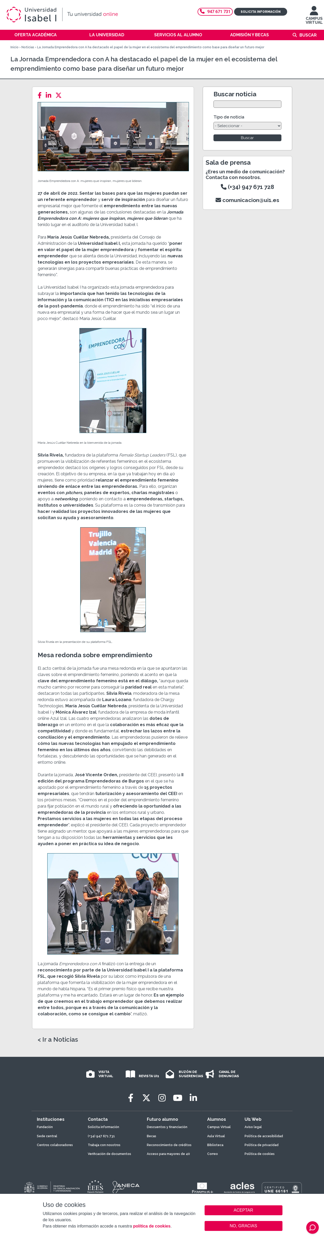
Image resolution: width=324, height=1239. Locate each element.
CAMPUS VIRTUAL (314, 17)
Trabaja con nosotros (104, 1145)
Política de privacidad (262, 1145)
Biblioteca (215, 1145)
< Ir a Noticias (58, 1039)
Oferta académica (35, 34)
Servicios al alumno (178, 34)
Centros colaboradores (55, 1145)
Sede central (47, 1136)
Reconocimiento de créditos (169, 1145)
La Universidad (106, 34)
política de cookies (151, 1226)
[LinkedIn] (50, 95)
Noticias (27, 47)
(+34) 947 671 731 (101, 1136)
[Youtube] (177, 1098)
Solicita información (261, 12)
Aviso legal (253, 1127)
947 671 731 (215, 11)
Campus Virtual (219, 1127)
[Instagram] (162, 1098)
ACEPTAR (243, 1210)
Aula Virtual (216, 1136)
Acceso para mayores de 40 (168, 1154)
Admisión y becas (249, 34)
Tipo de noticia (228, 117)
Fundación (45, 1127)
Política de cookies (260, 1154)
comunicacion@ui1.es (247, 200)
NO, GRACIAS (243, 1226)
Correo (212, 1154)
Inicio (14, 47)
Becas (151, 1136)
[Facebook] (41, 95)
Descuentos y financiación (167, 1127)
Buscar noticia (234, 94)
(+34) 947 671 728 (247, 186)
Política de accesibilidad (264, 1136)
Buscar (308, 35)
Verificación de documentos (109, 1154)
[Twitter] (60, 95)
